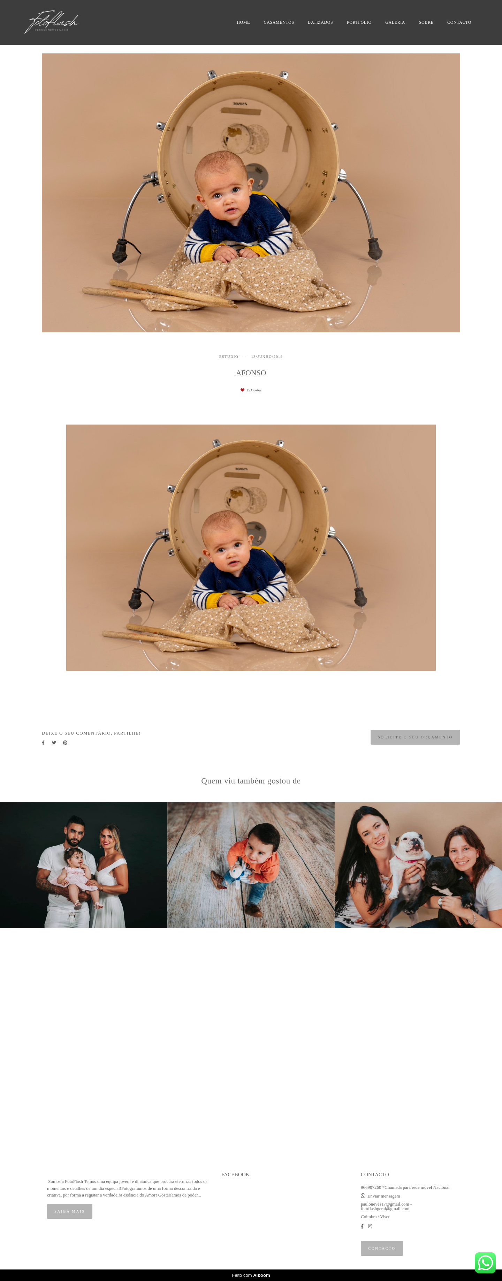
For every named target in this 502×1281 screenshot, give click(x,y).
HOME (243, 22)
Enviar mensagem (383, 1196)
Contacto (382, 1248)
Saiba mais (69, 1211)
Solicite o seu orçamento (415, 737)
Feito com (251, 1275)
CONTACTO (459, 22)
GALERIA (395, 22)
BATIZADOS (320, 22)
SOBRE (426, 22)
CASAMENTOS (279, 22)
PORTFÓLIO (359, 22)
